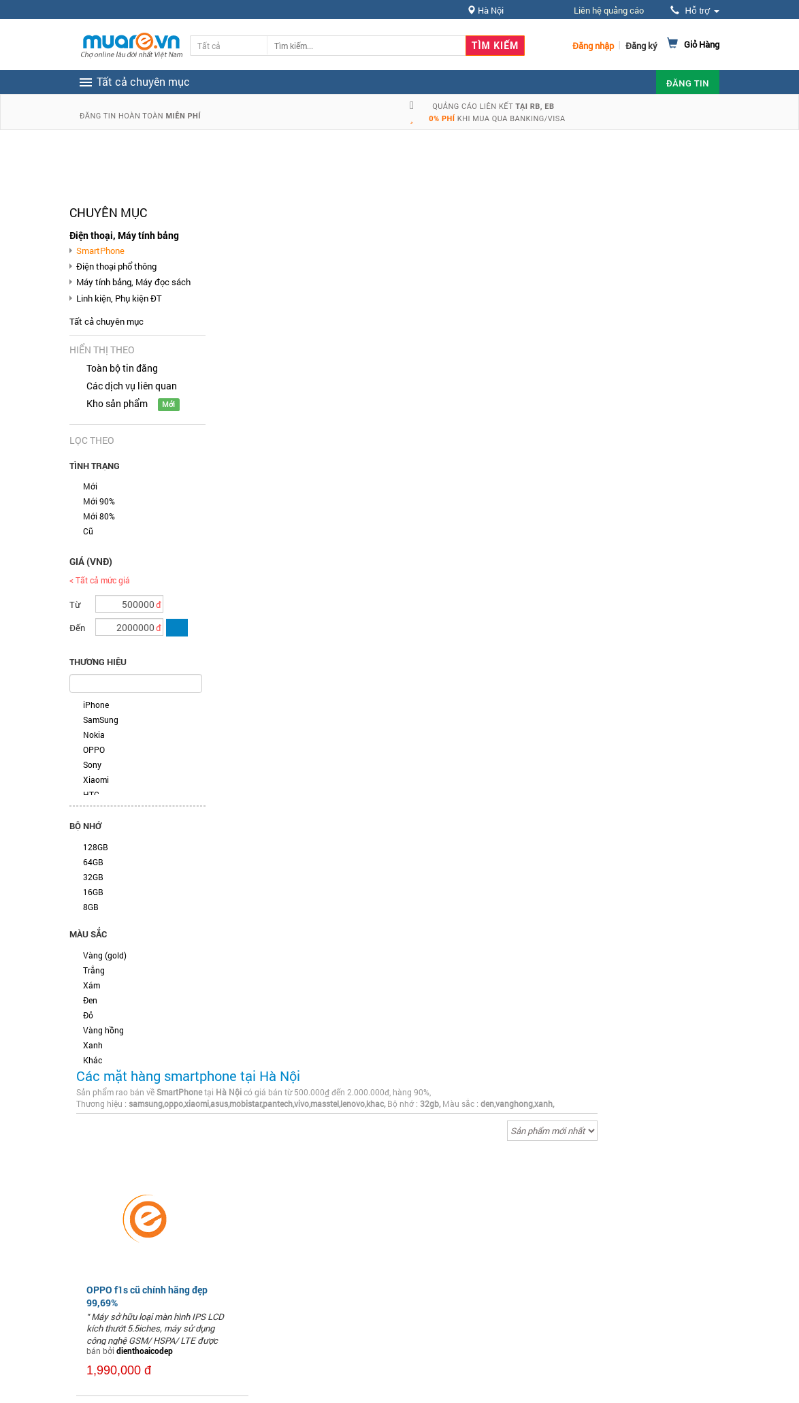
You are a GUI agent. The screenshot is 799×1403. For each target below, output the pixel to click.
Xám (91, 985)
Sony (92, 764)
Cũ (88, 531)
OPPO (94, 749)
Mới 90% (99, 501)
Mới (90, 486)
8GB (91, 906)
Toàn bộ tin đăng (122, 367)
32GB (93, 876)
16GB (93, 891)
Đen (90, 1000)
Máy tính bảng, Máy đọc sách (133, 282)
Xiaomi (96, 779)
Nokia (94, 734)
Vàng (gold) (105, 955)
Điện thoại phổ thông (116, 266)
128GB (95, 846)
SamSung (100, 719)
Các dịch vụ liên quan (131, 385)
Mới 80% (99, 516)
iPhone (96, 704)
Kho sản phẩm (117, 403)
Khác (92, 1059)
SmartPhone (100, 250)
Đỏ (88, 1015)
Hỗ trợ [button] (694, 10)
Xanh (93, 1044)
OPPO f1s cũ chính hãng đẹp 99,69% (147, 1295)
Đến (77, 628)
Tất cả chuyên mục (106, 321)
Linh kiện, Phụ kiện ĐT (119, 298)
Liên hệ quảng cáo (609, 10)
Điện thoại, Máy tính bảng (124, 235)
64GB (93, 861)
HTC (91, 794)
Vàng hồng (103, 1030)
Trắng (94, 970)
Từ (74, 604)
